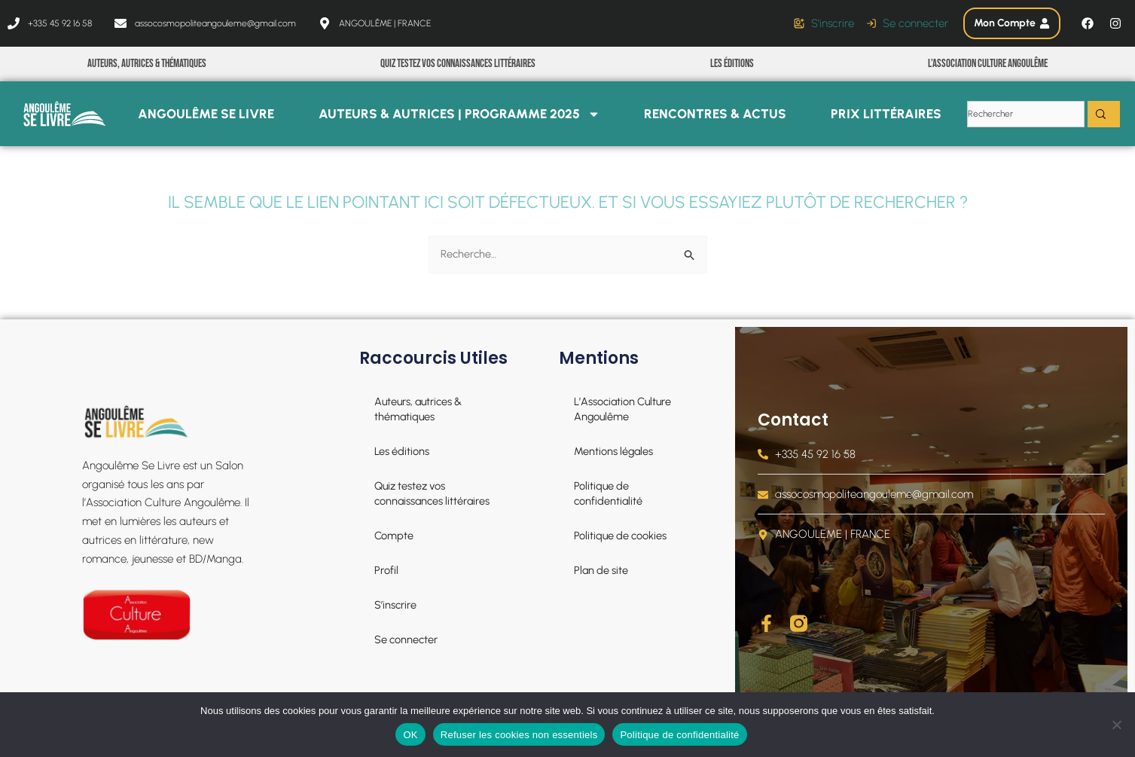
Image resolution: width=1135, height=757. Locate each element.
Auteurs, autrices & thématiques (146, 63)
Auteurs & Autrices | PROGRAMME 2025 (459, 114)
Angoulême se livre (206, 113)
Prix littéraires (886, 113)
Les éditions (732, 63)
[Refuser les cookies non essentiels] (1116, 724)
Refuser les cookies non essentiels (519, 734)
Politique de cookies (622, 535)
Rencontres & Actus (715, 113)
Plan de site (602, 570)
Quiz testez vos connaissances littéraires (457, 63)
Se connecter (407, 639)
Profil (386, 570)
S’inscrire (395, 605)
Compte (394, 535)
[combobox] (1026, 114)
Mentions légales (614, 451)
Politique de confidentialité (609, 493)
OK (410, 734)
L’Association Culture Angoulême (988, 63)
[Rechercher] (1104, 114)
